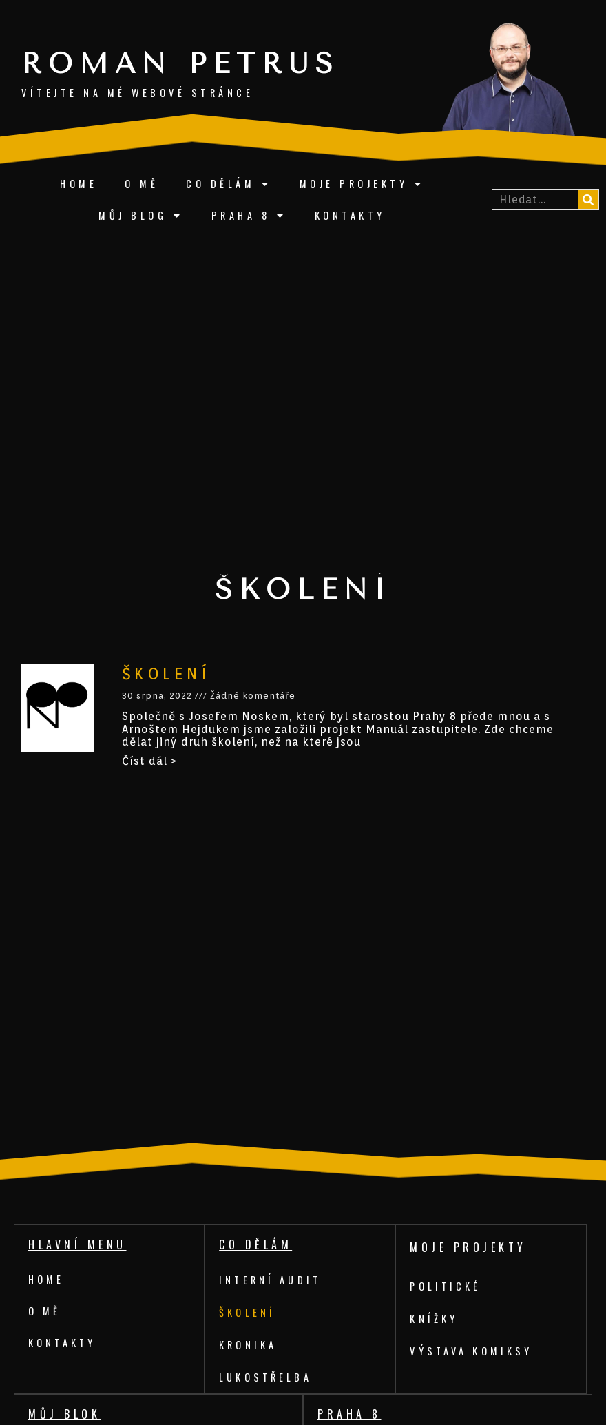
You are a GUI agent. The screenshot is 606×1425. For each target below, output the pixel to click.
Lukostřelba (267, 1377)
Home (78, 183)
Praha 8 (249, 215)
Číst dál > (149, 761)
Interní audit (272, 1280)
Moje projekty (362, 184)
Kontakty (350, 215)
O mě (141, 183)
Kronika (249, 1344)
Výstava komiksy (473, 1351)
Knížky (434, 1318)
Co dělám (229, 184)
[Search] (588, 199)
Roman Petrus (180, 64)
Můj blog (141, 215)
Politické (447, 1286)
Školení (166, 673)
